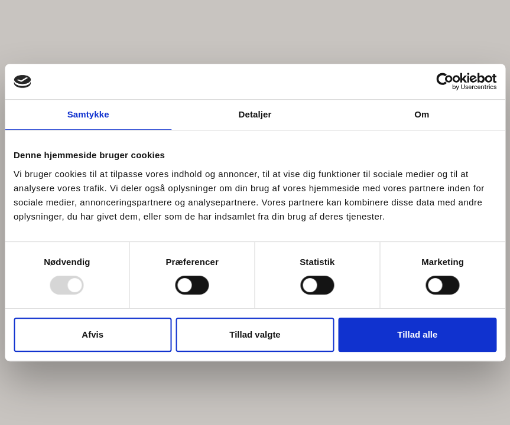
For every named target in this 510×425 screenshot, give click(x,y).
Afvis (92, 334)
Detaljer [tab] (255, 114)
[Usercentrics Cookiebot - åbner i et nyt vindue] (444, 81)
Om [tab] (421, 114)
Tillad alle (417, 334)
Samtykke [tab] (88, 114)
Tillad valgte (254, 334)
